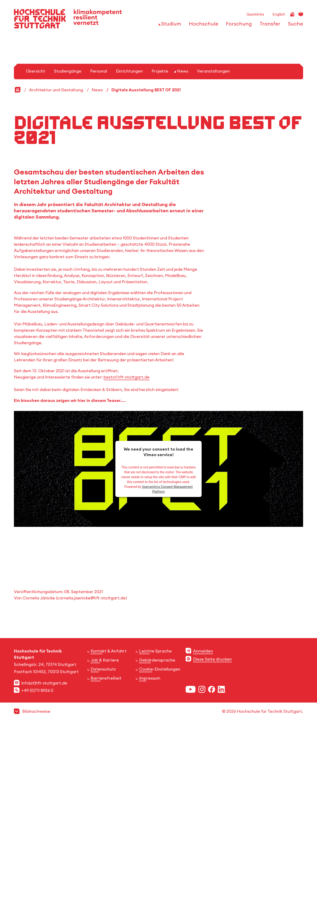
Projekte (160, 257)
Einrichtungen (129, 257)
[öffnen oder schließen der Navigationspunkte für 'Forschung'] (237, 25)
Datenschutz (103, 855)
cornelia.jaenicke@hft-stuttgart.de (91, 784)
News (182, 257)
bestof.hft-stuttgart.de (126, 563)
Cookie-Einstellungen (159, 855)
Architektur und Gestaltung (56, 276)
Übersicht (35, 257)
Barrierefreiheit (106, 864)
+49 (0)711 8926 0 (37, 876)
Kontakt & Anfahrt (109, 837)
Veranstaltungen (213, 257)
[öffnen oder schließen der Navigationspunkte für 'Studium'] (170, 25)
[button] (158, 897)
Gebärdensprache (157, 846)
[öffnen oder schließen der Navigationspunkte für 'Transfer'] (268, 25)
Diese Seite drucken (212, 845)
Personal (98, 257)
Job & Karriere (105, 846)
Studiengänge (67, 257)
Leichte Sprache (155, 837)
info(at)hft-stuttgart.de (44, 869)
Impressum (149, 864)
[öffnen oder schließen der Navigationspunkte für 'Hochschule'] (202, 25)
